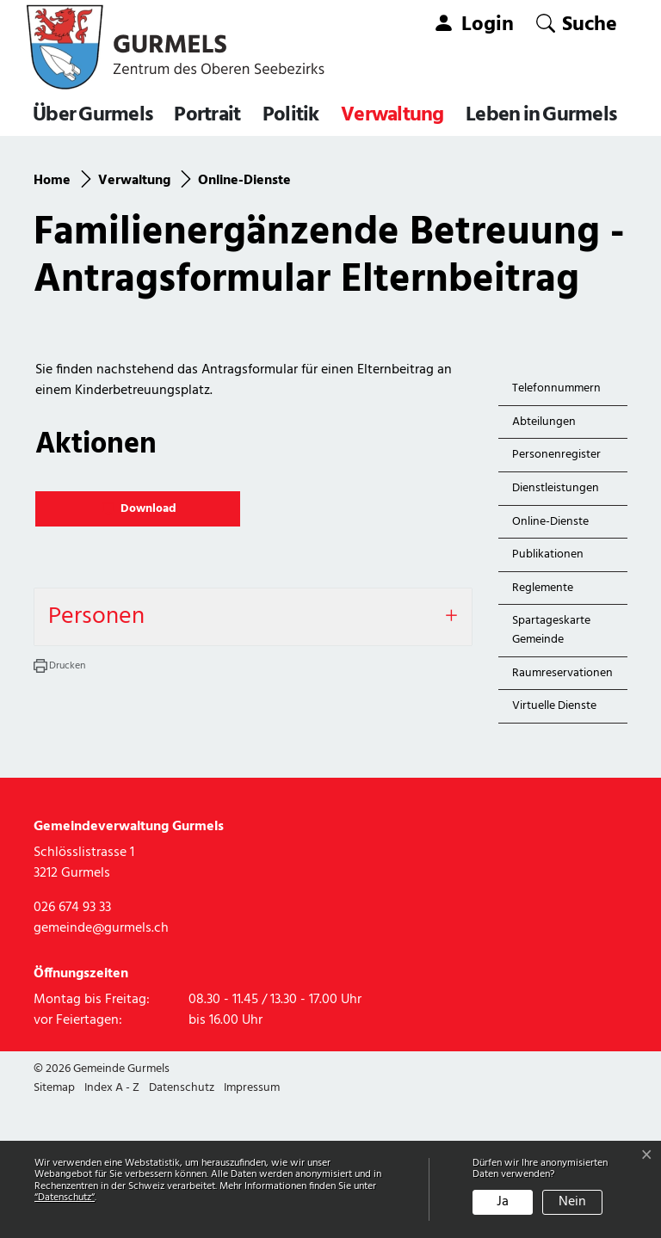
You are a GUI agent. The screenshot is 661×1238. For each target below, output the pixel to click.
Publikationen (548, 689)
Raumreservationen (562, 807)
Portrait (207, 115)
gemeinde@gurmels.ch (101, 1062)
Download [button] (139, 643)
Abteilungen (544, 556)
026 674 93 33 (72, 1042)
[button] (576, 23)
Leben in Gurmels (541, 115)
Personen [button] (96, 750)
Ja (503, 1202)
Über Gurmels (92, 115)
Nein (572, 1202)
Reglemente (542, 722)
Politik (291, 115)
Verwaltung (392, 115)
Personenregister (556, 589)
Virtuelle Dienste (554, 840)
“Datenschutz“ (64, 1197)
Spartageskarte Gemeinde (551, 764)
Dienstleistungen (555, 622)
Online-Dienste (551, 659)
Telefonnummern (556, 523)
